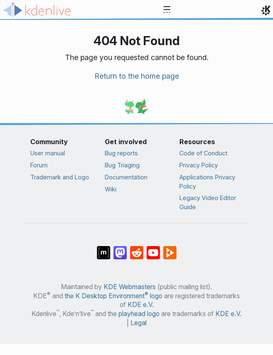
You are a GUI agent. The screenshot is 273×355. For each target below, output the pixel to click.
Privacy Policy (198, 165)
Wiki (110, 189)
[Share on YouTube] (153, 248)
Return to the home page (136, 76)
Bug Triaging (122, 165)
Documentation (126, 177)
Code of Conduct (203, 153)
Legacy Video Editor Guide (207, 202)
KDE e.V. (141, 305)
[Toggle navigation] (167, 10)
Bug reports (121, 153)
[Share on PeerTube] (169, 248)
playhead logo (138, 314)
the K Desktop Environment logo (113, 296)
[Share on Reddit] (136, 248)
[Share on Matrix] (103, 248)
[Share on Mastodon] (120, 248)
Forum (39, 165)
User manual (47, 153)
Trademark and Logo (59, 177)
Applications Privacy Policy (207, 182)
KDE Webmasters (130, 287)
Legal (138, 323)
